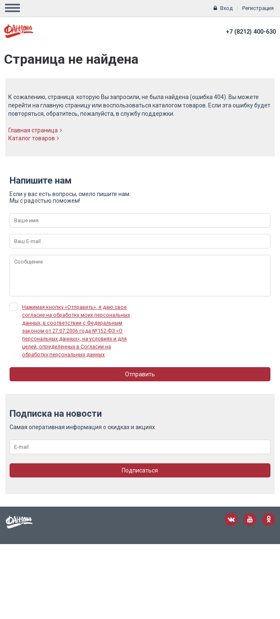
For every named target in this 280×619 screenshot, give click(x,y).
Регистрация (258, 8)
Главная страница (35, 130)
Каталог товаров (33, 138)
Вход (226, 8)
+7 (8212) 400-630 (251, 31)
